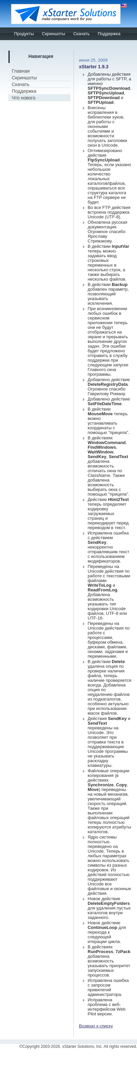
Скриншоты (53, 33)
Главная (21, 71)
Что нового (23, 97)
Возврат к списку (96, 1025)
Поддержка (109, 33)
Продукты (24, 33)
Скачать (81, 33)
